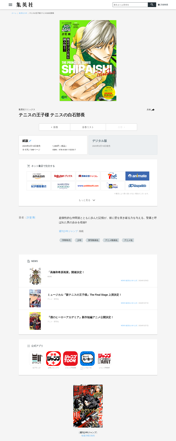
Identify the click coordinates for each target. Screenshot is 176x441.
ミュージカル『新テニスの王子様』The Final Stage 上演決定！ (84, 294)
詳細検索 (164, 5)
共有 (149, 110)
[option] (88, 60)
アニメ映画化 (111, 240)
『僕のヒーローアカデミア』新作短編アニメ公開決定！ (80, 317)
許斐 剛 (31, 217)
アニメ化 (128, 240)
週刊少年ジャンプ (68, 231)
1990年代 (66, 240)
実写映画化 (93, 240)
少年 (79, 240)
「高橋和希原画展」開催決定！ (65, 272)
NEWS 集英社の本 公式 (129, 281)
